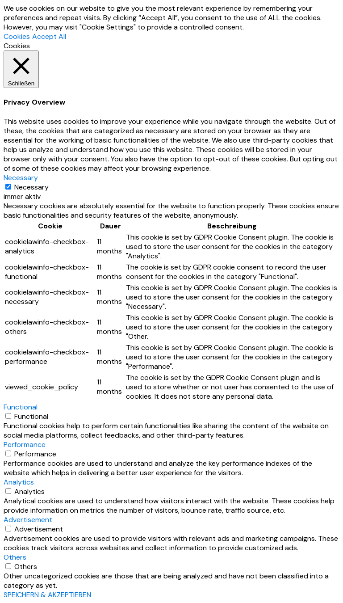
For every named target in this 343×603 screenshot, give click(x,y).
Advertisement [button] (28, 519)
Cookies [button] (17, 36)
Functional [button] (21, 407)
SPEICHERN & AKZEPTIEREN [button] (47, 594)
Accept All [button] (49, 36)
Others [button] (15, 557)
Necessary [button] (21, 177)
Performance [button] (25, 444)
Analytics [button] (19, 482)
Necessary (31, 187)
